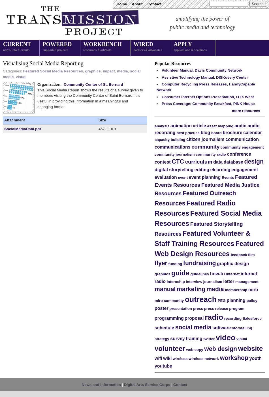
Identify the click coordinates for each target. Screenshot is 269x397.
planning (236, 300)
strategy (162, 339)
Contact (154, 4)
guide (180, 273)
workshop (234, 358)
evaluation (166, 177)
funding (175, 264)
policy (251, 301)
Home (122, 4)
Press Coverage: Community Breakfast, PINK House (208, 104)
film (251, 255)
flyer (161, 263)
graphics (93, 71)
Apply (190, 47)
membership (236, 290)
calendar (252, 132)
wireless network (204, 359)
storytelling (242, 328)
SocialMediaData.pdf (22, 129)
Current (17, 47)
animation (181, 125)
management (247, 282)
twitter (209, 339)
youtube (163, 366)
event (183, 177)
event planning (205, 177)
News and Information (101, 385)
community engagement (242, 147)
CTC (178, 161)
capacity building (170, 140)
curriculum (198, 162)
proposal (194, 318)
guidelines (199, 274)
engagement (244, 169)
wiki (167, 358)
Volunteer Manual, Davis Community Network (202, 70)
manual (165, 289)
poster (161, 308)
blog (205, 132)
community (205, 147)
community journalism (175, 154)
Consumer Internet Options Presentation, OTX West (208, 97)
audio (240, 125)
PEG (222, 301)
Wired (147, 47)
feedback (239, 255)
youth (255, 358)
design (254, 161)
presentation (180, 308)
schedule (164, 327)
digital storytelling (174, 169)
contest (163, 162)
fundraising (199, 263)
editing (202, 169)
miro (253, 289)
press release (216, 308)
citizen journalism (205, 139)
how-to (217, 273)
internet (233, 274)
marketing (191, 289)
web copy (194, 349)
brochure (232, 132)
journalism (212, 282)
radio (214, 317)
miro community (169, 301)
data (218, 162)
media (122, 71)
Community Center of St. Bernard (93, 84)
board (216, 133)
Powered (57, 47)
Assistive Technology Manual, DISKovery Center (205, 77)
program (236, 308)
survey (177, 338)
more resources (246, 111)
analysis (162, 126)
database (233, 162)
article (199, 125)
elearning (220, 169)
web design (220, 349)
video (225, 337)
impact (109, 71)
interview (194, 282)
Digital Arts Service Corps (147, 385)
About (137, 4)
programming (169, 318)
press (198, 308)
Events (228, 177)
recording (233, 318)
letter (228, 281)
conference (239, 154)
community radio (211, 154)
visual (21, 77)
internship (176, 282)
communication (242, 139)
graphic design (233, 263)
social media (193, 327)
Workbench (102, 47)
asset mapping (220, 126)
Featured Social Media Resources (53, 71)
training (194, 338)
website (250, 348)
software (221, 327)
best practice (188, 133)
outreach (201, 299)
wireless (180, 359)
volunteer (170, 348)
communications (173, 147)
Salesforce (252, 318)
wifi (158, 358)
